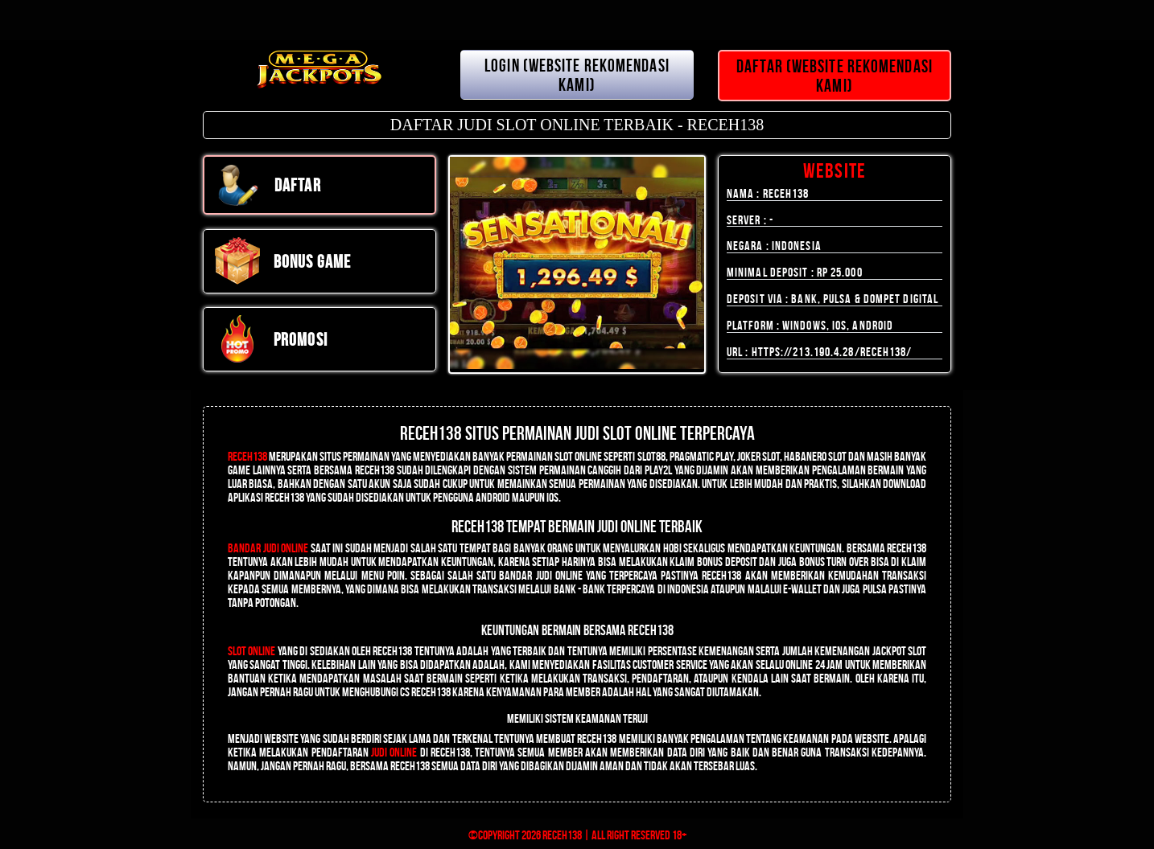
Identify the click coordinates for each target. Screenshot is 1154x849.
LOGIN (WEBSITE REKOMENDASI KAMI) (577, 74)
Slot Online (251, 651)
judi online (394, 752)
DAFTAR (267, 185)
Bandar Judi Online (268, 548)
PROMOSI (270, 339)
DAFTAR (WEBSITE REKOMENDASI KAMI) (834, 75)
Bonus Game (282, 261)
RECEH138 (247, 456)
